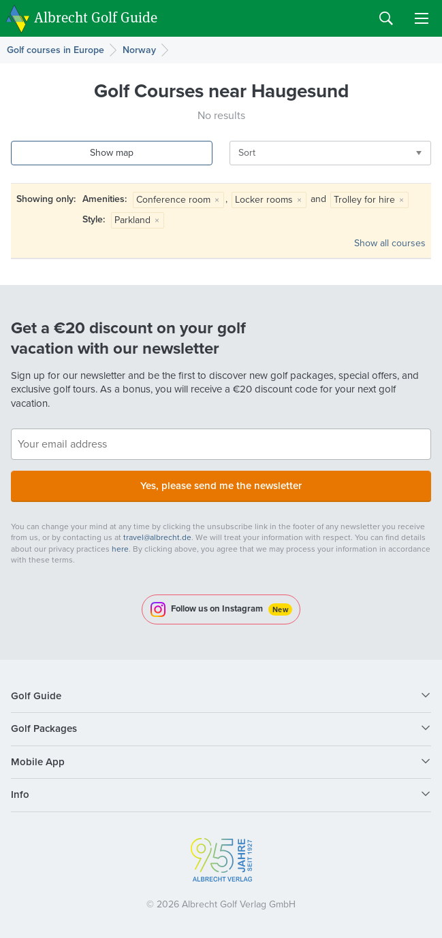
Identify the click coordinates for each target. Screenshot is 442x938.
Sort (246, 153)
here (120, 549)
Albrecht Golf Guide (95, 17)
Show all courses (390, 243)
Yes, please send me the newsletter (221, 485)
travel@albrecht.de (157, 537)
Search (386, 18)
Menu (421, 18)
